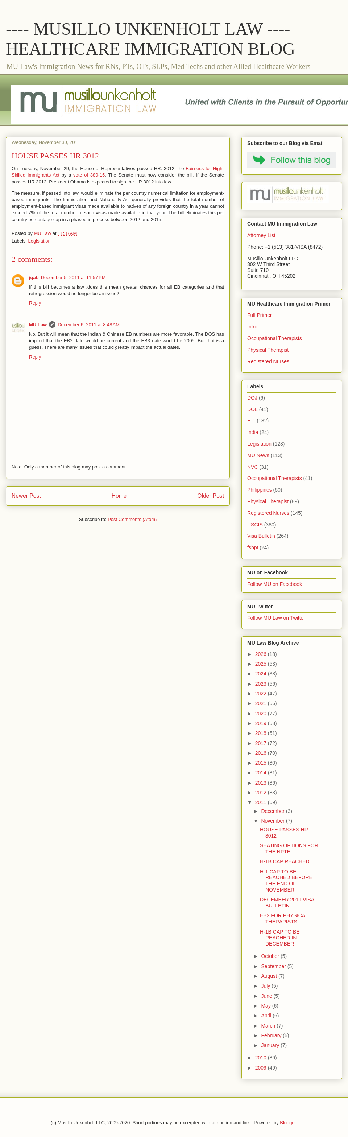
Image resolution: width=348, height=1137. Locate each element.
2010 (261, 1057)
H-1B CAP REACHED (285, 861)
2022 (261, 693)
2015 (261, 763)
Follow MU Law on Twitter (276, 618)
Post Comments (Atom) (132, 519)
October (271, 956)
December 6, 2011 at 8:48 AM (89, 324)
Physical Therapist (268, 350)
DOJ (252, 398)
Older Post (210, 496)
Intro (252, 327)
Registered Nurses (268, 361)
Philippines (259, 490)
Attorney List (261, 235)
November (273, 821)
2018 (261, 733)
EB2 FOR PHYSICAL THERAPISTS (284, 919)
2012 (261, 792)
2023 (261, 684)
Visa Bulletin (261, 536)
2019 (261, 723)
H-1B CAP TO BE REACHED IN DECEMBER (280, 938)
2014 (261, 773)
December (273, 811)
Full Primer (259, 315)
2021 (261, 703)
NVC (252, 467)
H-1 (251, 420)
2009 (261, 1068)
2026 (261, 654)
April (267, 1015)
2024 (261, 674)
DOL (252, 409)
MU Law (38, 324)
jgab (34, 277)
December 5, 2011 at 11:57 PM (73, 277)
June (267, 996)
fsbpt (252, 547)
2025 (261, 664)
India (252, 432)
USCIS (255, 525)
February (272, 1035)
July (266, 986)
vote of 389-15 (89, 175)
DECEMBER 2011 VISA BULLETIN (287, 903)
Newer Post (26, 496)
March (269, 1026)
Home (119, 496)
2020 (261, 713)
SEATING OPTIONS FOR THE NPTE (289, 849)
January (271, 1045)
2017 (261, 743)
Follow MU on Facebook (274, 584)
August (269, 976)
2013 (261, 783)
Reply (35, 303)
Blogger (288, 1122)
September (274, 966)
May (266, 1006)
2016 (261, 753)
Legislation (39, 241)
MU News (258, 455)
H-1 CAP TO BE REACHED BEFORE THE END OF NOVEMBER (286, 881)
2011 (261, 802)
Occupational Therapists (274, 338)
